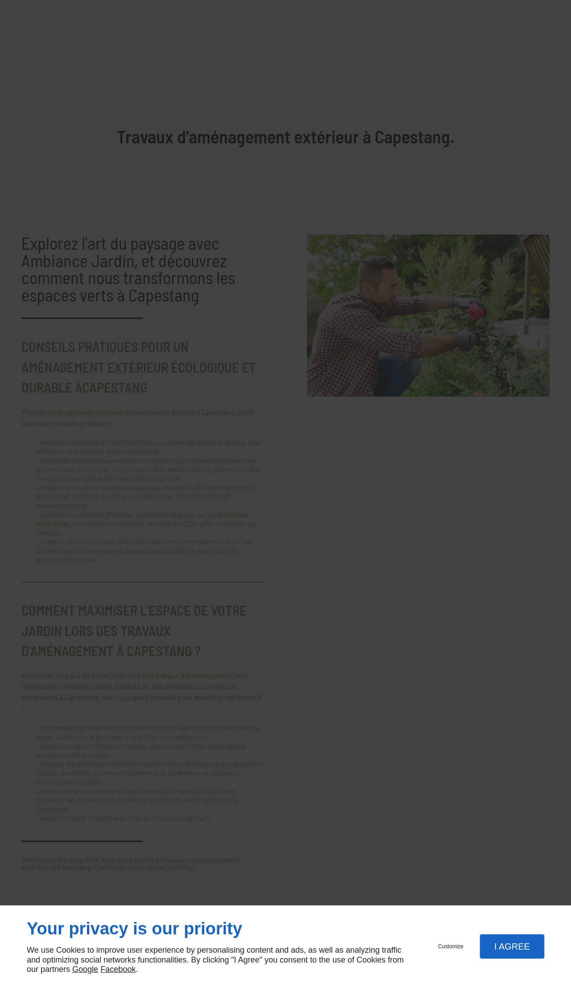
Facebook (118, 969)
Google (85, 969)
